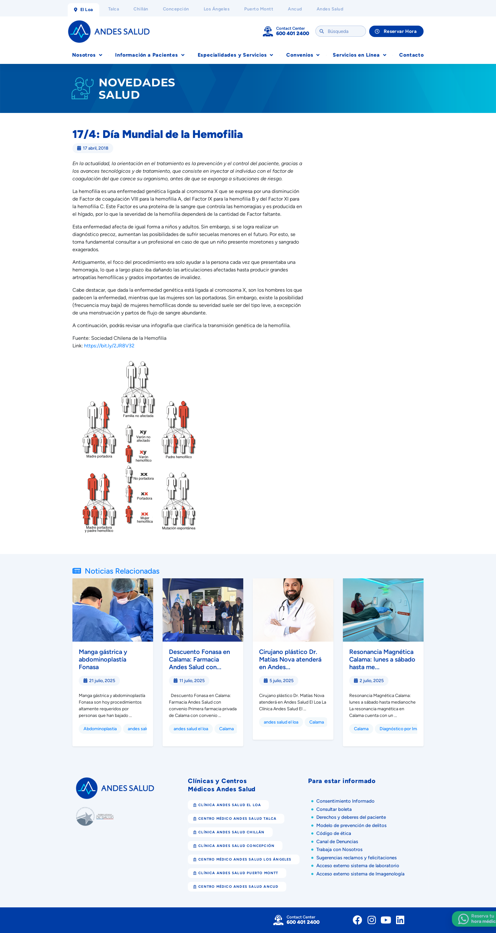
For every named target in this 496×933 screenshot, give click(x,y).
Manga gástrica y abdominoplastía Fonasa (103, 659)
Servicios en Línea (359, 55)
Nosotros (87, 55)
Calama (226, 728)
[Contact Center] (268, 31)
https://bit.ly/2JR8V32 (109, 346)
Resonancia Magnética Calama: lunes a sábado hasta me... (382, 659)
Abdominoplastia (100, 728)
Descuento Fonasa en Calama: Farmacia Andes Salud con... (199, 659)
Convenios (303, 55)
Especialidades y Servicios (236, 55)
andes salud (139, 728)
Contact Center (290, 28)
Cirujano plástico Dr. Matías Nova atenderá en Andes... (290, 659)
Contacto (411, 55)
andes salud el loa (191, 728)
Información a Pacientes (149, 55)
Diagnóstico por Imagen (403, 728)
